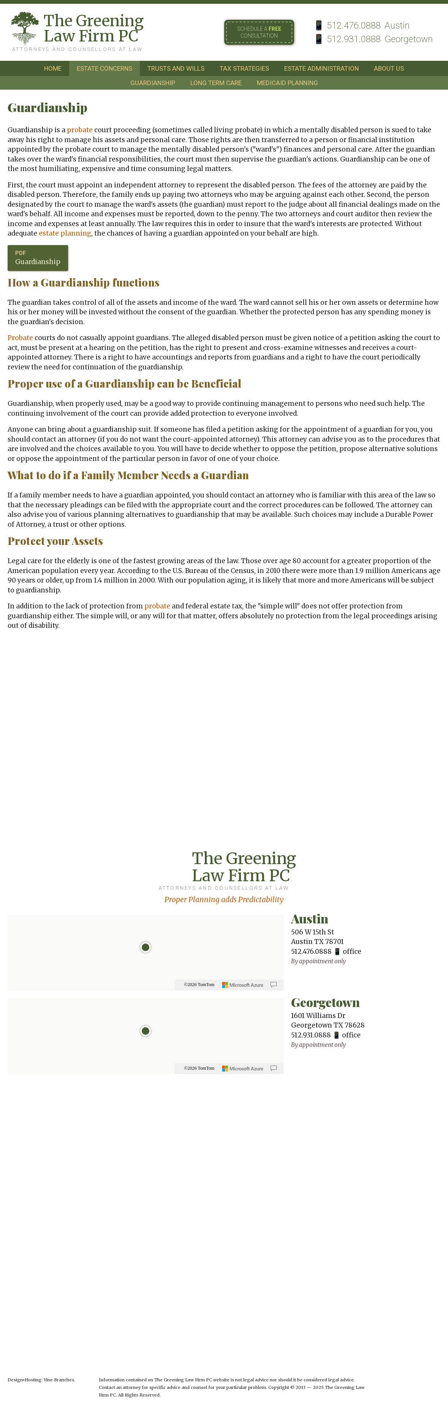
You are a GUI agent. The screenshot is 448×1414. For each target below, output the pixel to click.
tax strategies (244, 68)
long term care (216, 83)
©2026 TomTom (199, 984)
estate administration (321, 68)
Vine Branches (59, 1379)
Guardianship (37, 262)
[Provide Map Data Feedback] (273, 985)
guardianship (152, 83)
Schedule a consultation (259, 32)
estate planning (65, 233)
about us (389, 68)
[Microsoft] (243, 985)
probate (80, 130)
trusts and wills (175, 68)
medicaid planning (287, 83)
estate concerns (104, 68)
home (53, 68)
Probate (20, 338)
